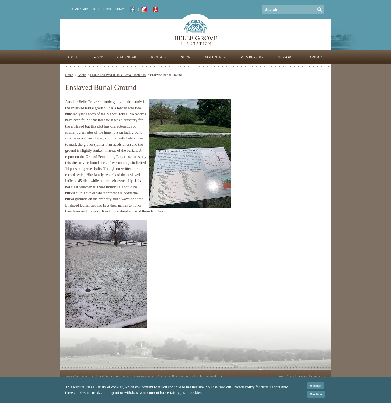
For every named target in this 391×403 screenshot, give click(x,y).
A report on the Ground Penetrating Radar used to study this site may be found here (105, 156)
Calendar (127, 57)
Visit (98, 57)
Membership (251, 57)
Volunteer (215, 57)
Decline (316, 394)
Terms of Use (284, 377)
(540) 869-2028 (143, 377)
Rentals (158, 57)
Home (69, 75)
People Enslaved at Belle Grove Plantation (118, 75)
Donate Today (112, 9)
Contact (316, 57)
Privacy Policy (243, 387)
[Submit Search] (320, 9)
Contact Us (318, 377)
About (73, 57)
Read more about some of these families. (133, 211)
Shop (185, 57)
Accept (315, 386)
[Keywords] (288, 9)
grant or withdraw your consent (135, 393)
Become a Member (81, 9)
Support (285, 57)
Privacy (302, 377)
